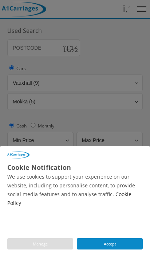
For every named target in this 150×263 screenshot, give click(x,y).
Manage (40, 244)
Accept (110, 244)
